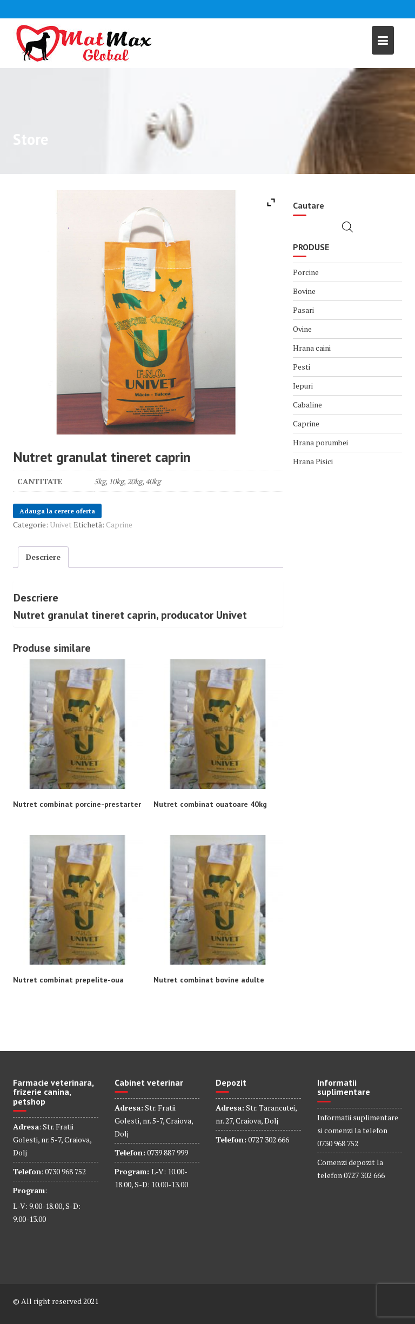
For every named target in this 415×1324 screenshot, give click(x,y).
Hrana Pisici (313, 461)
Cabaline (307, 404)
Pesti (301, 367)
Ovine (302, 329)
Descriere (43, 557)
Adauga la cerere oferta (57, 511)
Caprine (119, 524)
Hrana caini (312, 348)
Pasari (303, 310)
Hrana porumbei (320, 442)
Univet (61, 524)
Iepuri (303, 385)
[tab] (43, 557)
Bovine (304, 291)
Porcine (306, 272)
